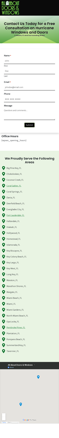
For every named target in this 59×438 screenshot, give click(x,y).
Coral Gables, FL (14, 186)
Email (7, 82)
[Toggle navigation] (56, 7)
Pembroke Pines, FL (16, 327)
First (6, 66)
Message (8, 105)
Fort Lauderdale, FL (15, 215)
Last (6, 76)
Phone (7, 94)
